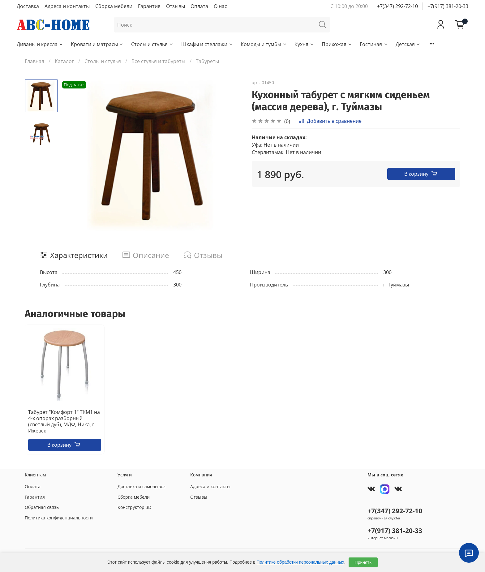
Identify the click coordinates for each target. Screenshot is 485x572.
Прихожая (337, 44)
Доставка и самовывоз (141, 486)
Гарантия (149, 6)
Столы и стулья (152, 44)
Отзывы (175, 6)
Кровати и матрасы (97, 44)
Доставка (28, 6)
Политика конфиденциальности (59, 518)
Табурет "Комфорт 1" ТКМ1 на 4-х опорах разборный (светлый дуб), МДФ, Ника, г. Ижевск (64, 421)
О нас (220, 6)
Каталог (64, 61)
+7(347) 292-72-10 (397, 6)
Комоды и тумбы (264, 44)
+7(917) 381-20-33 (447, 6)
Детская (408, 44)
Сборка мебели (113, 6)
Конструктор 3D (134, 507)
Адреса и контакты (67, 6)
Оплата (199, 6)
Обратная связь (42, 507)
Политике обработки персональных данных (300, 562)
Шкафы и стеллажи (207, 44)
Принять (363, 562)
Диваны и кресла (40, 44)
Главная (34, 61)
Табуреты (207, 61)
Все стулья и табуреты (158, 61)
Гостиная (374, 44)
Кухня (304, 44)
